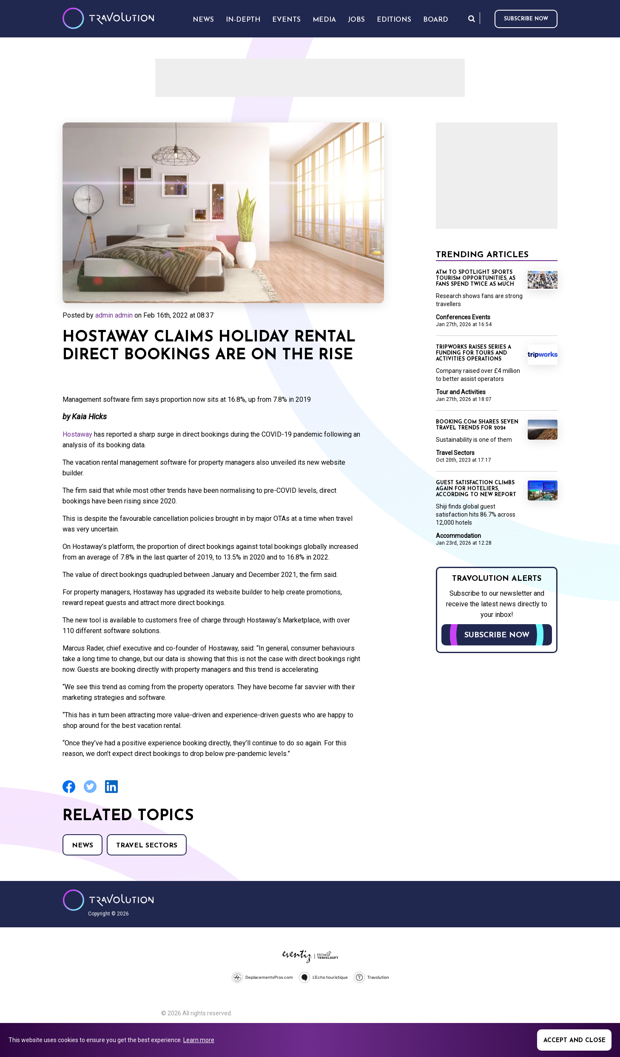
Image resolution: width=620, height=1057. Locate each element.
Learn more (198, 1040)
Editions (394, 20)
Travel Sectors (146, 845)
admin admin (114, 315)
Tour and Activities (461, 392)
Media (324, 20)
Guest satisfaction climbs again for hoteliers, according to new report (476, 488)
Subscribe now (526, 19)
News (82, 845)
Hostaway (77, 434)
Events (286, 20)
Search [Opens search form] (471, 18)
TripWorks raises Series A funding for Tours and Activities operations (473, 353)
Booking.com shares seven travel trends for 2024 (477, 425)
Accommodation (458, 535)
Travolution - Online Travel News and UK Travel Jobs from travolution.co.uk (108, 900)
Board (435, 20)
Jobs (356, 20)
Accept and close (574, 1040)
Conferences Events (463, 317)
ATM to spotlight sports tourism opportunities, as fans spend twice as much (475, 278)
